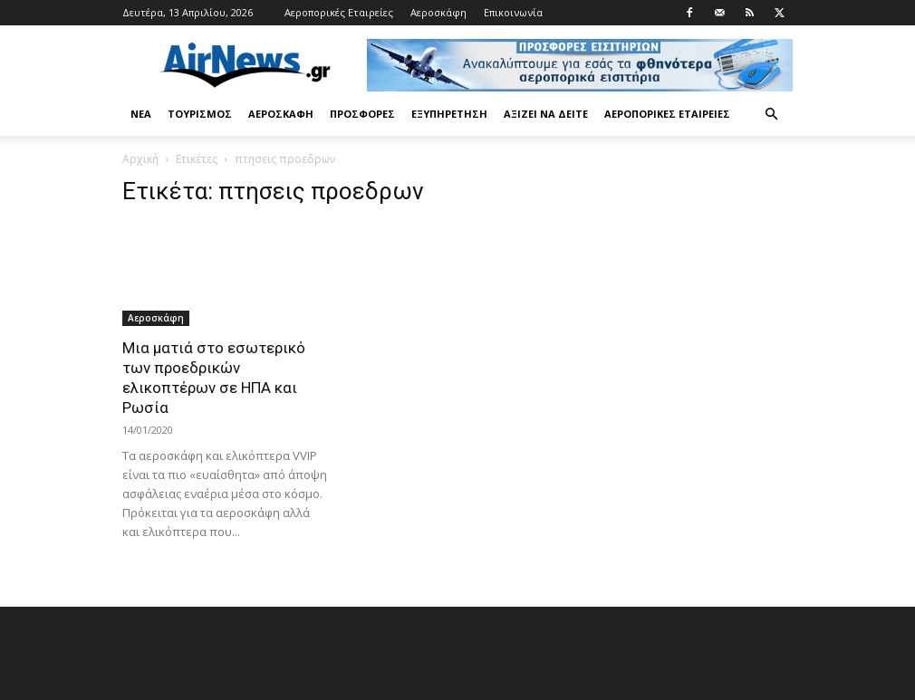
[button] (771, 114)
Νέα (140, 113)
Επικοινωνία (513, 12)
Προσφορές (362, 113)
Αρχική (140, 159)
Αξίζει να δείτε (546, 113)
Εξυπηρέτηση (449, 113)
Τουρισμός (200, 113)
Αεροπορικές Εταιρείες (338, 12)
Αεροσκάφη (438, 12)
